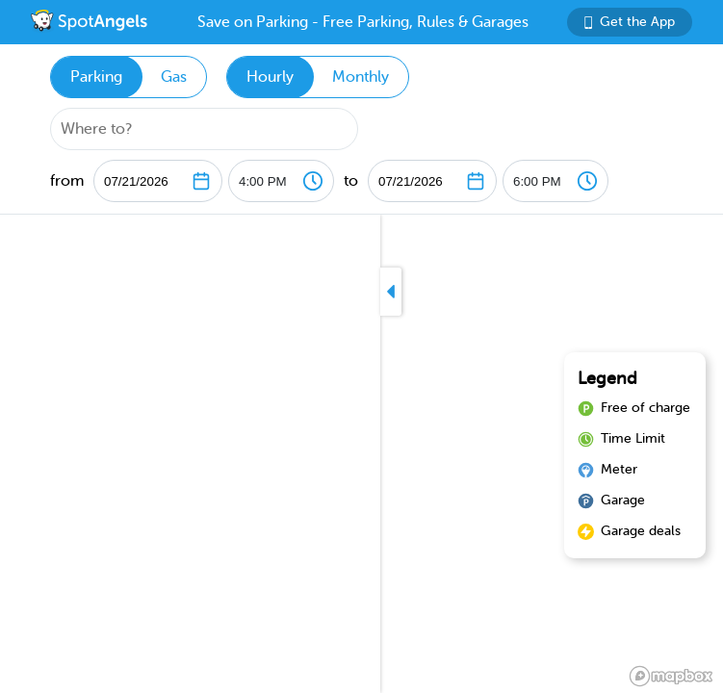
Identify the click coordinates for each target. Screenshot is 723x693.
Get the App (629, 21)
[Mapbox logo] (671, 676)
